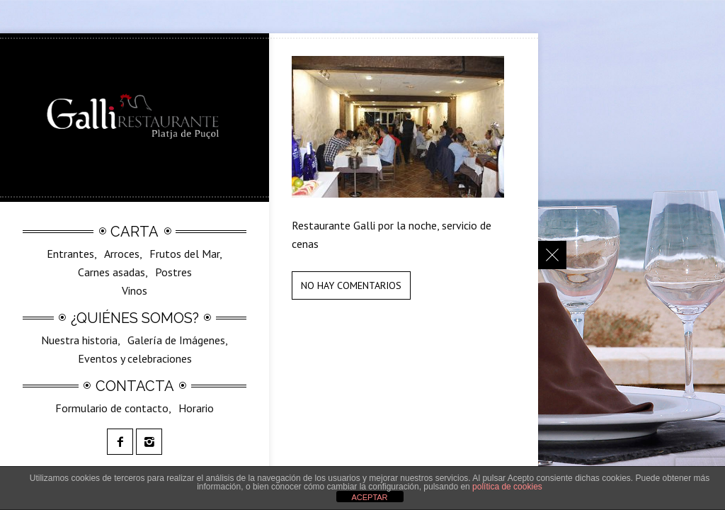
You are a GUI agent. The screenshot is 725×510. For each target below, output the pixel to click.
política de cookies (507, 487)
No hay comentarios (351, 285)
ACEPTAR (369, 497)
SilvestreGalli (146, 294)
